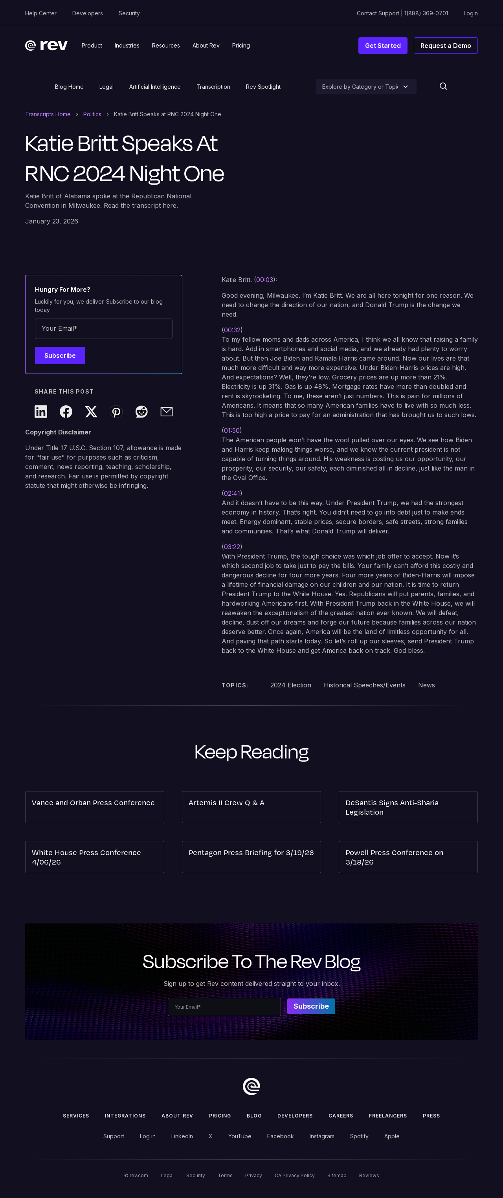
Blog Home (69, 86)
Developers (87, 13)
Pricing (220, 1116)
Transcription (213, 86)
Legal (106, 86)
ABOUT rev (177, 1116)
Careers (341, 1116)
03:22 (232, 547)
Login (471, 13)
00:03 (264, 280)
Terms (225, 1175)
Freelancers (388, 1116)
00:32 (232, 330)
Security (129, 13)
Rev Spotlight (263, 86)
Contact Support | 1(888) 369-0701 (402, 13)
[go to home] (251, 1086)
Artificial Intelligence (155, 86)
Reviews (369, 1175)
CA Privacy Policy (295, 1175)
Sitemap (337, 1175)
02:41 (232, 493)
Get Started (383, 45)
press (431, 1116)
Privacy (253, 1175)
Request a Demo (445, 45)
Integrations (125, 1116)
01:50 (232, 430)
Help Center (41, 13)
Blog (254, 1116)
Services (76, 1116)
